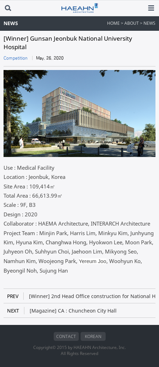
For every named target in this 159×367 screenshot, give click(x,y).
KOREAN (93, 336)
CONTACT (66, 336)
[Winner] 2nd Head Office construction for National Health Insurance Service (81, 296)
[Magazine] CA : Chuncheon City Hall (62, 310)
